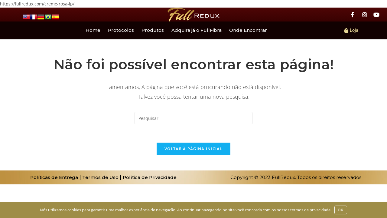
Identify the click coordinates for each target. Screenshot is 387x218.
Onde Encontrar (248, 30)
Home (93, 30)
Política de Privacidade (150, 177)
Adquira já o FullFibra (196, 30)
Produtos (152, 30)
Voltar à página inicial (193, 148)
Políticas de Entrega (54, 177)
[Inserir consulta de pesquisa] (193, 118)
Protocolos (121, 30)
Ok (340, 210)
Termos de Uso (100, 177)
